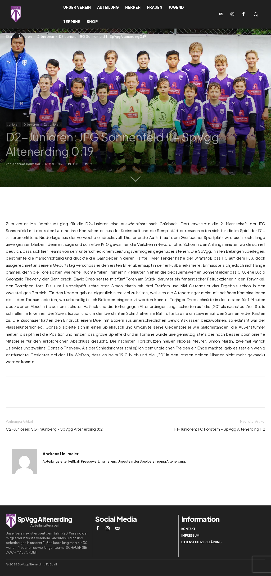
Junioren (25, 37)
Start (9, 37)
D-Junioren (45, 37)
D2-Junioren (51, 124)
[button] (255, 14)
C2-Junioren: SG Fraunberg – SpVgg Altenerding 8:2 (54, 428)
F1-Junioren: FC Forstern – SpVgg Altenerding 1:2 (219, 428)
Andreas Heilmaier (26, 163)
